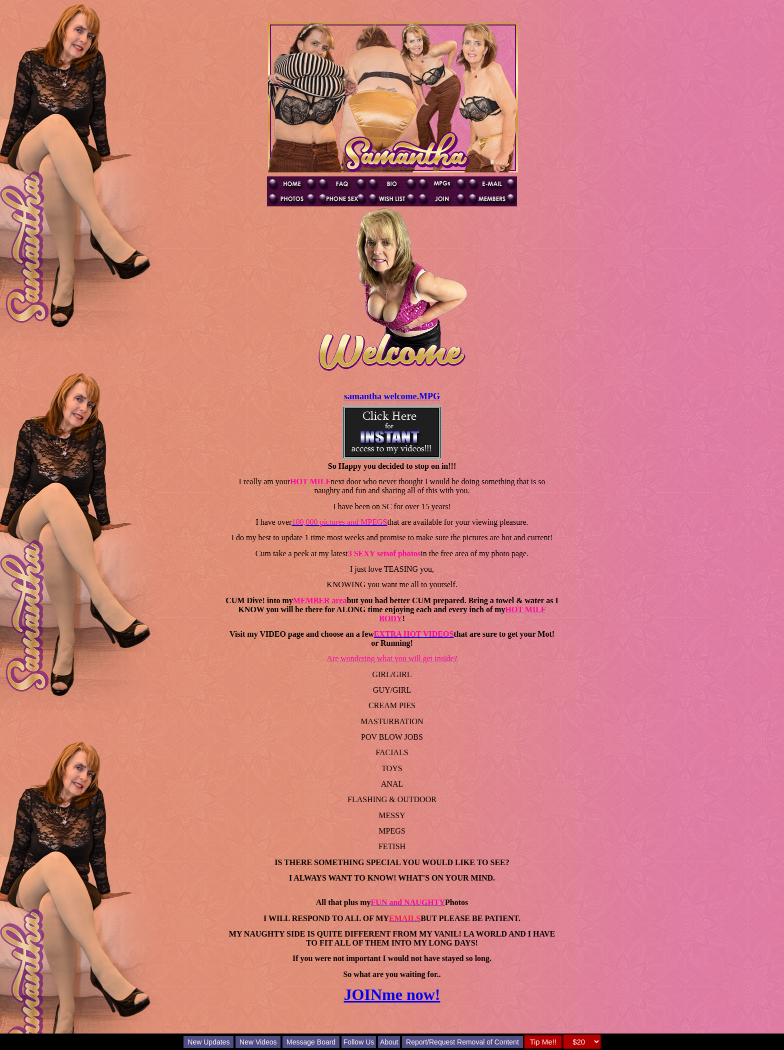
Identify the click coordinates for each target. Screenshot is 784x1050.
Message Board (311, 1042)
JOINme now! (392, 995)
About (389, 1042)
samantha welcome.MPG (392, 396)
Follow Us (359, 1042)
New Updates (209, 1042)
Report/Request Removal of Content (462, 1042)
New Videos (258, 1042)
